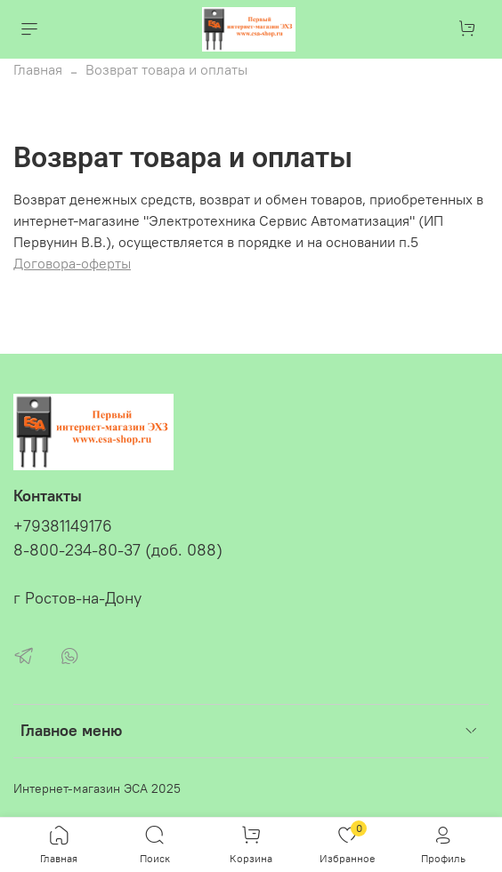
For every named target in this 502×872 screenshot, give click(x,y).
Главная (37, 69)
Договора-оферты (72, 263)
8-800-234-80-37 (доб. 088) (118, 550)
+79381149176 (62, 526)
